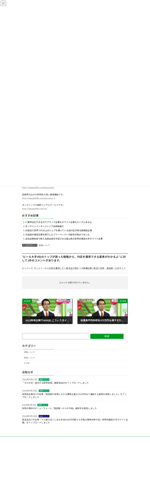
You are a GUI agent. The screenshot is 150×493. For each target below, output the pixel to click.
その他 (26, 363)
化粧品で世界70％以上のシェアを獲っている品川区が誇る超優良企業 (58, 230)
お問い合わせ (30, 439)
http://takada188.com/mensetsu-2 (38, 198)
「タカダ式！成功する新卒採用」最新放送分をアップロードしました (55, 383)
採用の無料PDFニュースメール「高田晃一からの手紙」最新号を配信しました (59, 408)
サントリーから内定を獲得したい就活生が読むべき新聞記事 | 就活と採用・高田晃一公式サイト (80, 268)
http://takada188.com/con (34, 208)
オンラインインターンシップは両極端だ (44, 226)
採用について (29, 352)
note (58, 439)
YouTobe (69, 439)
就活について (44, 245)
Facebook (46, 439)
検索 (106, 336)
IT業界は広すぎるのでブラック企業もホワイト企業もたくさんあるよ (58, 222)
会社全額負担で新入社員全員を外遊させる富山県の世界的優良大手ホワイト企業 (64, 238)
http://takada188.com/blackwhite (38, 187)
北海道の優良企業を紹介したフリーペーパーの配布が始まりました (57, 234)
